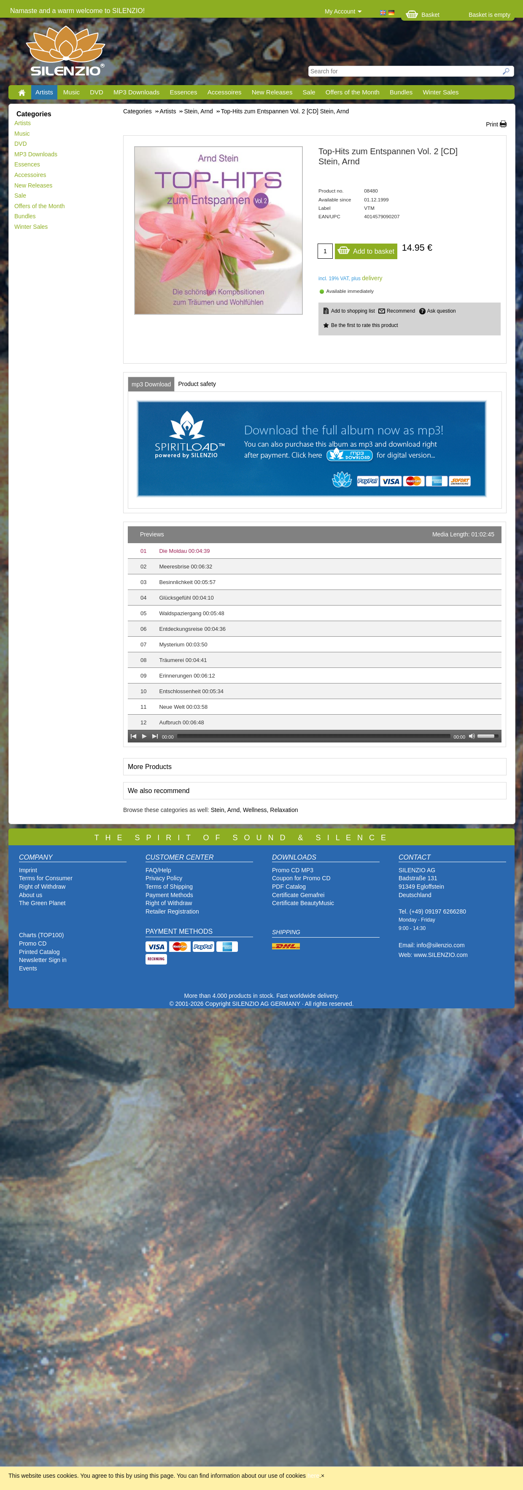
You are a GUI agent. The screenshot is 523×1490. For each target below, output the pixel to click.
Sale (309, 92)
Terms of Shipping (169, 886)
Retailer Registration (172, 911)
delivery (372, 278)
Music (71, 92)
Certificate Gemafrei (298, 895)
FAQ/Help (158, 870)
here (313, 1475)
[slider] (313, 736)
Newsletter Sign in (43, 960)
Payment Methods (169, 895)
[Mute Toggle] (472, 736)
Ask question (441, 311)
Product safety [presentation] (197, 384)
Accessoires (225, 92)
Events (28, 968)
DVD (96, 92)
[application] (314, 634)
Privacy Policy (164, 878)
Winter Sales (440, 92)
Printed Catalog (39, 952)
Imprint (28, 870)
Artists (44, 92)
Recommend (401, 311)
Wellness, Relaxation (270, 810)
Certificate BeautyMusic (303, 903)
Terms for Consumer (46, 878)
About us (30, 895)
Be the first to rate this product (364, 325)
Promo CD (32, 943)
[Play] (144, 736)
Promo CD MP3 (292, 870)
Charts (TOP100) (41, 935)
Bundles (401, 92)
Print (492, 124)
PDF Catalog (289, 886)
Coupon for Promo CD (301, 878)
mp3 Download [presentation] (151, 384)
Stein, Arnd (225, 810)
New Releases (272, 92)
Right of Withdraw (42, 886)
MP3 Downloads (136, 92)
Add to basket (365, 249)
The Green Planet (42, 903)
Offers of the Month (353, 92)
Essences (183, 92)
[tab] (151, 384)
